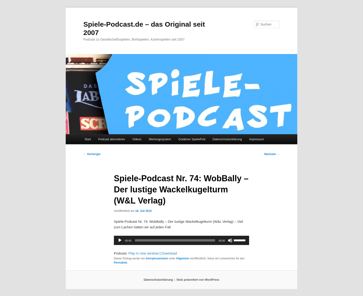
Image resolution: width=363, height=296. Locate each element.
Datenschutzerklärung (227, 139)
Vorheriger (92, 154)
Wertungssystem (160, 139)
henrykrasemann (157, 258)
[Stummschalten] (230, 240)
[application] (181, 240)
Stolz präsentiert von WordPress (197, 279)
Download (169, 253)
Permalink (120, 262)
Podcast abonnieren (111, 139)
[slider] (175, 240)
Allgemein (182, 258)
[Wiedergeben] (120, 240)
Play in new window (143, 253)
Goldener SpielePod (191, 139)
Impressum (256, 139)
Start (87, 139)
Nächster (272, 154)
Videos (136, 139)
